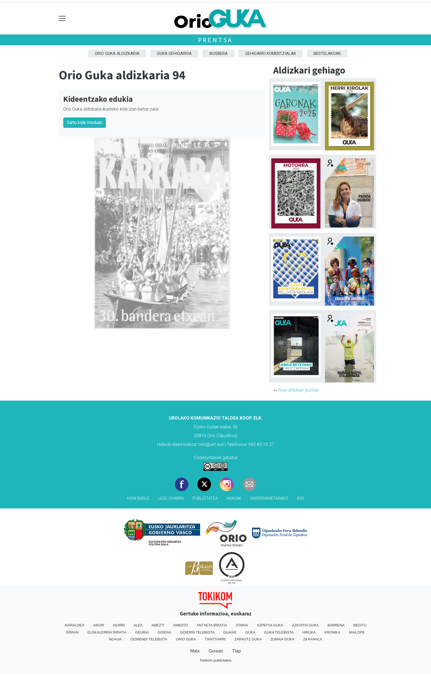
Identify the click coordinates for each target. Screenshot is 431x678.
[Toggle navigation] (62, 18)
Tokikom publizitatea (215, 660)
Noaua (115, 639)
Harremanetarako (269, 498)
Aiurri (119, 625)
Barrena (336, 625)
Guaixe (229, 632)
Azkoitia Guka (305, 625)
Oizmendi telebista (148, 639)
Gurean (216, 651)
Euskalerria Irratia (106, 632)
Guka (250, 632)
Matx (195, 651)
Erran (72, 632)
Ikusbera (218, 53)
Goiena (164, 632)
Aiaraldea (74, 625)
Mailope (357, 632)
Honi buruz (138, 498)
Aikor (98, 625)
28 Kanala (312, 639)
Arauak (233, 498)
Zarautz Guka (248, 639)
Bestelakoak (327, 53)
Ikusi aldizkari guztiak (298, 390)
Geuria (142, 632)
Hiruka (309, 632)
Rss (300, 498)
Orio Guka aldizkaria (117, 53)
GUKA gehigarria (174, 53)
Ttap (236, 651)
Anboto (180, 625)
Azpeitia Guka (270, 625)
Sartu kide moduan (84, 122)
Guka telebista (279, 632)
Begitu (359, 625)
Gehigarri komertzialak (270, 53)
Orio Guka (186, 639)
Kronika (332, 632)
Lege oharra (171, 498)
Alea (138, 625)
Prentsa (215, 40)
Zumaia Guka (282, 639)
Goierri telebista (197, 632)
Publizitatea (205, 498)
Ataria (242, 625)
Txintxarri (215, 639)
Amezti (157, 625)
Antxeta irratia (212, 625)
